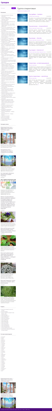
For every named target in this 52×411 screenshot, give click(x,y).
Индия (2, 346)
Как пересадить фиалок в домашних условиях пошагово (7, 174)
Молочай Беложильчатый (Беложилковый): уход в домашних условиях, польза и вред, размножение (8, 61)
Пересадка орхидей (4, 50)
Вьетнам (2, 342)
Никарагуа (3, 358)
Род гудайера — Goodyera (35, 14)
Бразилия (3, 340)
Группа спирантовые (35, 16)
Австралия (3, 336)
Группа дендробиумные (5, 315)
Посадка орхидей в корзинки (6, 119)
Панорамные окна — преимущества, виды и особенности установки (7, 151)
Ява (2, 370)
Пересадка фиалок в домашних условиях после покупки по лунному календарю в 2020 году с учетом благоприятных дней (8, 76)
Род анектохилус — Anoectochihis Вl (38, 26)
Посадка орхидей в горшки (5, 17)
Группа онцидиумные (5, 319)
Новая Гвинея (3, 359)
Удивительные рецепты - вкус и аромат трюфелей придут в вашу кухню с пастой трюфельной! (8, 25)
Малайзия (3, 355)
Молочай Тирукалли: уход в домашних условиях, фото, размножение (8, 282)
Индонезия (3, 347)
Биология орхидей (4, 311)
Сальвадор (3, 363)
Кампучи (3, 348)
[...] (49, 21)
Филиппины (3, 368)
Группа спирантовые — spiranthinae (38, 76)
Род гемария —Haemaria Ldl (36, 50)
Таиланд (3, 365)
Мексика (3, 356)
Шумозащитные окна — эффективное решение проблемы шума (7, 128)
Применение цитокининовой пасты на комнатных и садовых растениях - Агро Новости (7, 79)
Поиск (14, 8)
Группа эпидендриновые (5, 326)
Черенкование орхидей (5, 115)
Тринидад (3, 366)
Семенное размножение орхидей (6, 51)
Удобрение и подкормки (5, 49)
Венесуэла (3, 341)
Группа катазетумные (4, 317)
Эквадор (2, 369)
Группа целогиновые (4, 323)
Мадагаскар (3, 354)
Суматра (2, 364)
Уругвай (2, 367)
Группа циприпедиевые (5, 325)
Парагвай (3, 362)
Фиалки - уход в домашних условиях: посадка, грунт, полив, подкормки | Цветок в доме (8, 55)
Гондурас (3, 345)
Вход (29, 409)
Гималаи (3, 344)
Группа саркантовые (4, 320)
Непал (2, 357)
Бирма (2, 337)
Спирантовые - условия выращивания (39, 63)
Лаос (2, 353)
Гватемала (3, 343)
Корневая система (4, 120)
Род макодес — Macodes (35, 38)
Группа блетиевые (4, 314)
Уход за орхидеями (4, 20)
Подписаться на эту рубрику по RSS (23, 10)
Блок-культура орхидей (5, 118)
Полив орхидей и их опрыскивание (7, 38)
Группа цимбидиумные (5, 324)
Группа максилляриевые (5, 318)
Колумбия (3, 351)
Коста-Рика (3, 352)
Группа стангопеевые (4, 322)
